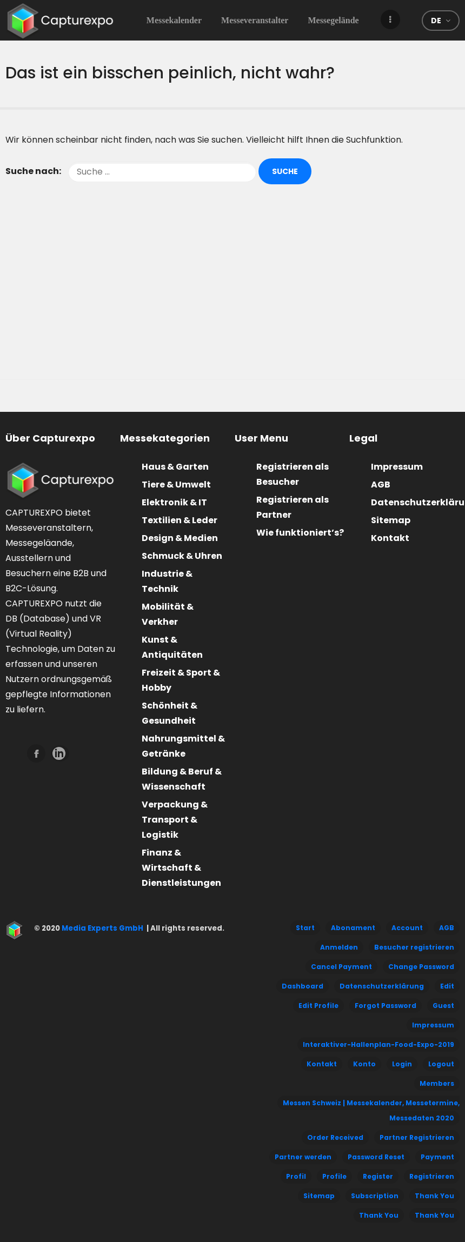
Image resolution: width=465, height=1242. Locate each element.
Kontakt (390, 538)
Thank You (434, 1195)
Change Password (421, 966)
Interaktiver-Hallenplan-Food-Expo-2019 (378, 1044)
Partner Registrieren (417, 1137)
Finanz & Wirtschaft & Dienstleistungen (181, 867)
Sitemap (390, 520)
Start (305, 927)
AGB (380, 484)
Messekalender (174, 20)
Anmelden (339, 947)
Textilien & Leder (179, 520)
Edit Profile (318, 1005)
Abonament (353, 927)
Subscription (374, 1195)
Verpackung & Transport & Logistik (175, 819)
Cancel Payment (341, 966)
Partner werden (303, 1156)
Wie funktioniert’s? (300, 532)
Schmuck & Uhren (182, 556)
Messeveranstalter (254, 20)
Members (437, 1083)
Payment (437, 1156)
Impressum (397, 466)
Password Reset (376, 1156)
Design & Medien (180, 538)
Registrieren (431, 1176)
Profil (296, 1176)
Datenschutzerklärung (382, 986)
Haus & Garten (175, 466)
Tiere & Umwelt (176, 484)
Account (407, 927)
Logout (441, 1064)
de (436, 20)
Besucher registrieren (414, 947)
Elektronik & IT (174, 502)
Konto (364, 1064)
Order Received (335, 1137)
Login (402, 1064)
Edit (447, 986)
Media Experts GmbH (101, 928)
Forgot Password (385, 1005)
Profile (334, 1176)
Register (378, 1176)
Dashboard (302, 986)
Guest (443, 1005)
